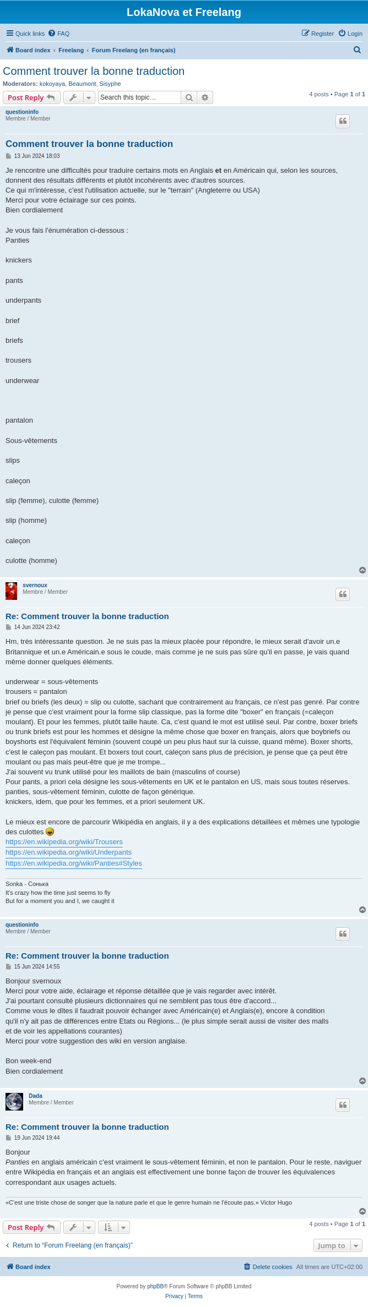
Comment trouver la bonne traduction (94, 71)
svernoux (35, 585)
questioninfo (22, 112)
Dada (35, 1096)
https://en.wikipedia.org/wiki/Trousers (64, 842)
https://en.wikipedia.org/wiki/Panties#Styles (74, 863)
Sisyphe (110, 83)
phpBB (155, 1286)
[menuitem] (58, 33)
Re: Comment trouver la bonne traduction (87, 616)
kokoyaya (52, 83)
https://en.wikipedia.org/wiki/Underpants (69, 852)
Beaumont (82, 83)
